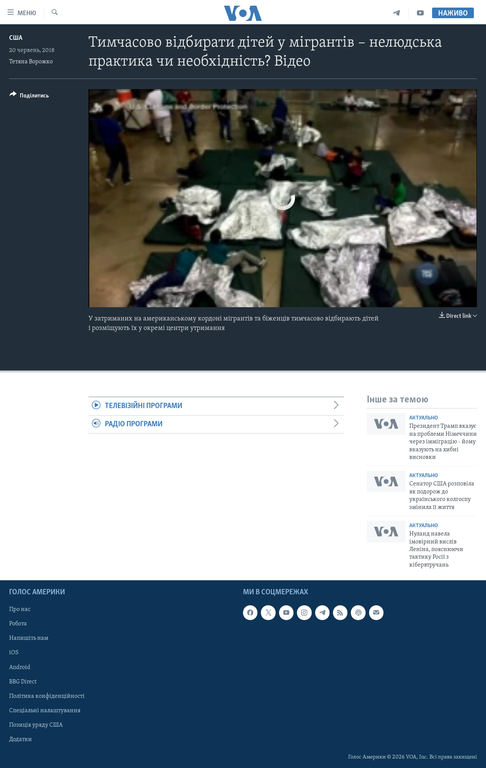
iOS (14, 653)
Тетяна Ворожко (31, 62)
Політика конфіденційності (47, 696)
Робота (18, 624)
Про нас (19, 610)
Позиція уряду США (36, 725)
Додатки (20, 740)
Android (19, 667)
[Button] (29, 97)
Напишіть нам (28, 639)
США (15, 38)
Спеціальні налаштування (44, 711)
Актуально (423, 418)
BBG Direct (22, 682)
